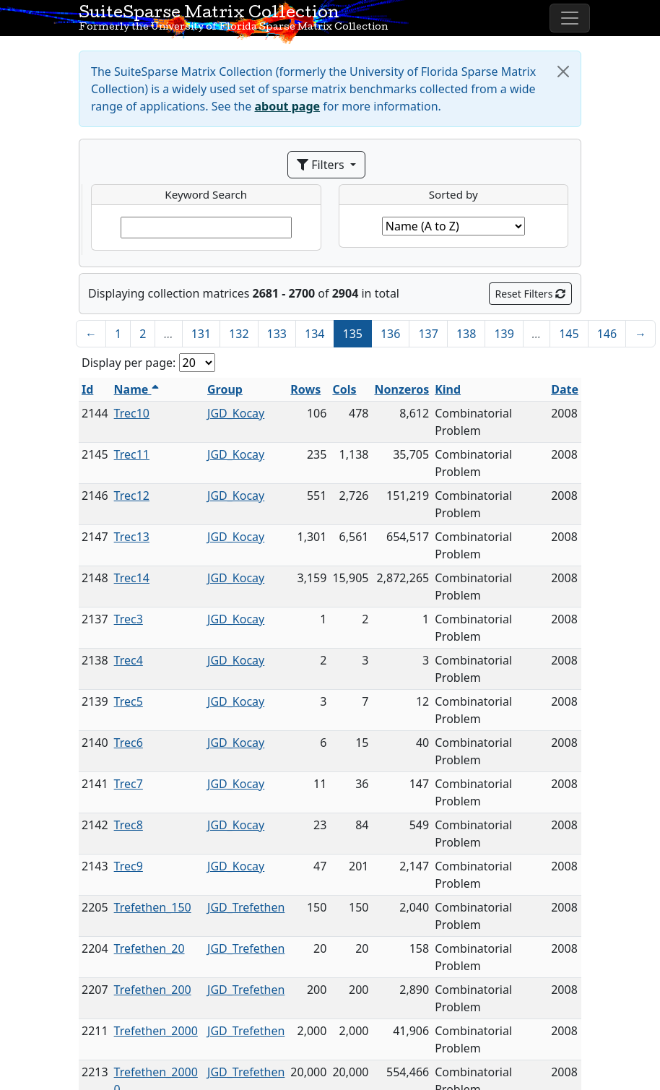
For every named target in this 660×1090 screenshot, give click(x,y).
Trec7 (128, 784)
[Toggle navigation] (570, 18)
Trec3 (128, 619)
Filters (322, 165)
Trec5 (128, 701)
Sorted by (453, 194)
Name (136, 389)
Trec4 (128, 660)
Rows (305, 389)
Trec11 (131, 454)
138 (466, 334)
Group (225, 389)
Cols (344, 389)
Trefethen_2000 (156, 1031)
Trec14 (131, 578)
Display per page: (128, 363)
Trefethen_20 (149, 948)
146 (607, 334)
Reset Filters (530, 293)
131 (201, 334)
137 (428, 334)
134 (314, 334)
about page (288, 106)
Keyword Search (206, 194)
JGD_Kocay (235, 413)
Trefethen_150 (152, 907)
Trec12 (131, 495)
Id (87, 389)
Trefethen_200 (152, 990)
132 (238, 334)
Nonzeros (401, 389)
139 (503, 334)
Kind (448, 389)
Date (564, 389)
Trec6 (128, 743)
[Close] (563, 71)
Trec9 (128, 866)
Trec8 (128, 825)
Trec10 (131, 413)
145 (568, 334)
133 (277, 334)
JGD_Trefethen (246, 907)
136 (390, 334)
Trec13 (131, 537)
